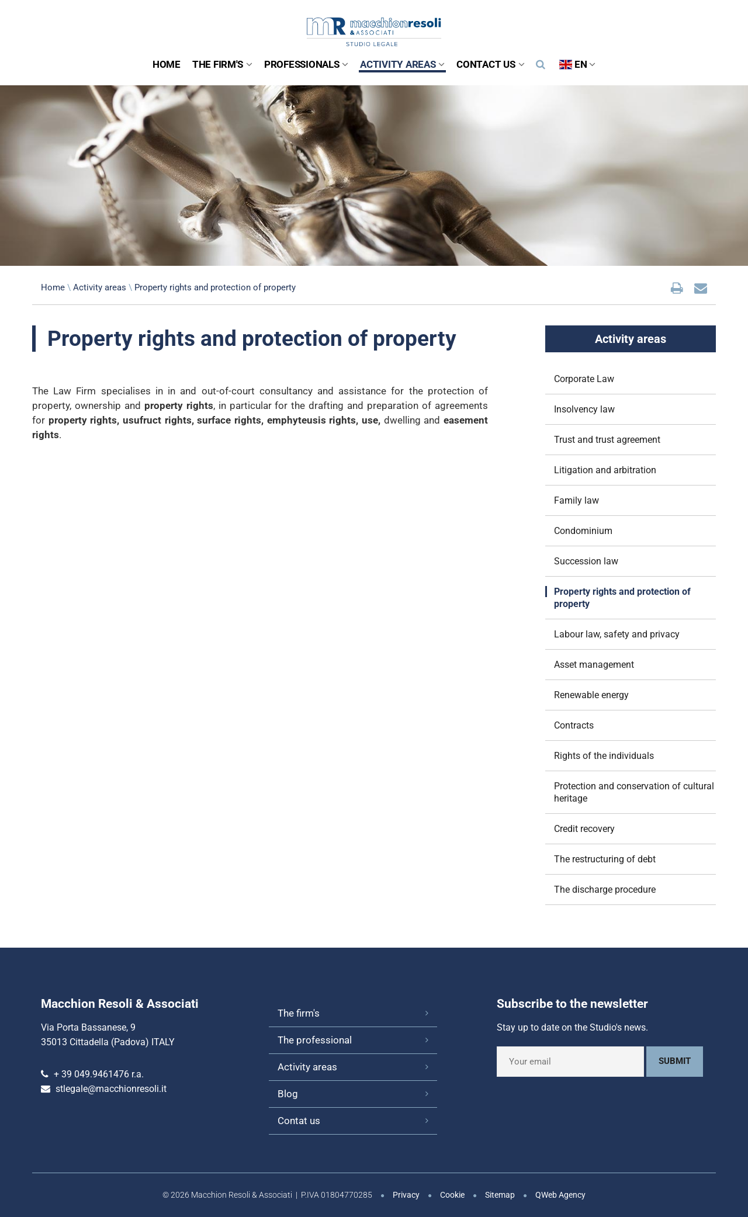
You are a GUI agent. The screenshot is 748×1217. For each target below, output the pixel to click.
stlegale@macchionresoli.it (111, 1088)
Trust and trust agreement (607, 439)
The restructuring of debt (605, 859)
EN (577, 64)
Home (167, 64)
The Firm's (222, 64)
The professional (315, 1040)
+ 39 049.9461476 (91, 1074)
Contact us (490, 64)
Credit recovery (584, 828)
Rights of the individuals (604, 755)
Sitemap (500, 1194)
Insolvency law (584, 409)
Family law (576, 500)
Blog (288, 1094)
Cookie (452, 1194)
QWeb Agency (560, 1194)
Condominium (583, 530)
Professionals (306, 64)
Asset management (594, 664)
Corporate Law (584, 378)
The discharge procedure (605, 889)
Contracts (574, 725)
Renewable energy (591, 695)
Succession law (586, 561)
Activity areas (402, 64)
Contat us (299, 1120)
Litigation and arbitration (605, 470)
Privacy (406, 1194)
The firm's (299, 1013)
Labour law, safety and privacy (617, 634)
